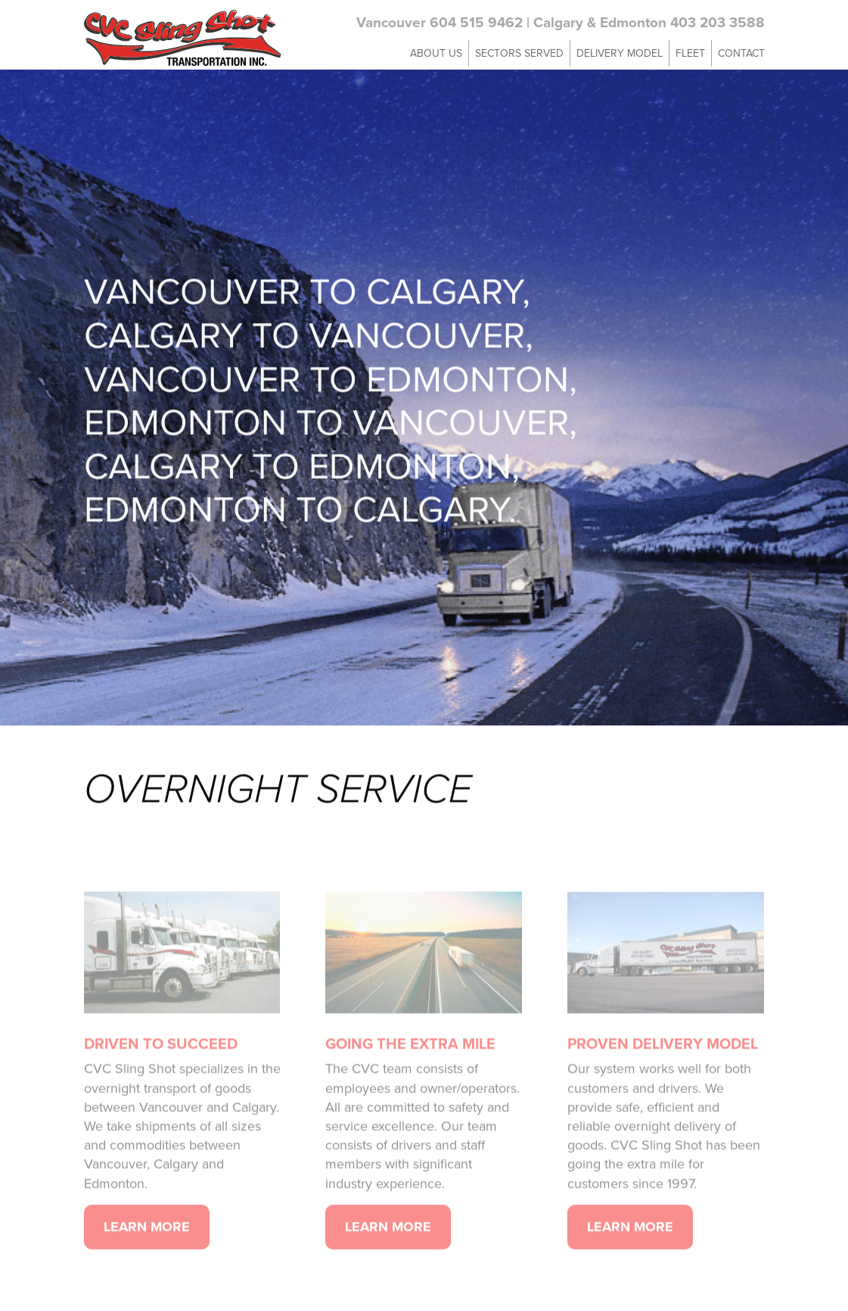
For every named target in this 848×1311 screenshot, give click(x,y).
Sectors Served (519, 53)
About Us (436, 53)
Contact (741, 53)
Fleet (690, 53)
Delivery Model (619, 53)
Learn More (147, 1244)
